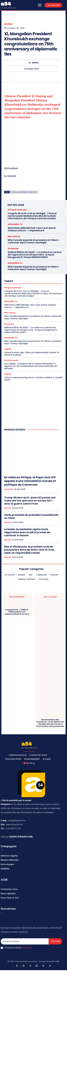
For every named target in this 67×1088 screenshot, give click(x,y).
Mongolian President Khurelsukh (24, 192)
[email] (25, 941)
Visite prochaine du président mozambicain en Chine (31, 516)
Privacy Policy (26, 948)
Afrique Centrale (17, 210)
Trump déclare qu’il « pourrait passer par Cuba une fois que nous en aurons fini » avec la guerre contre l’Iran (30, 500)
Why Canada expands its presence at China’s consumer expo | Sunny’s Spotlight (33, 241)
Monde (8, 24)
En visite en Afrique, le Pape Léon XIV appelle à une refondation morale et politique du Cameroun (30, 481)
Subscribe (55, 941)
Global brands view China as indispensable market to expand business (31, 353)
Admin (35, 63)
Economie (13, 248)
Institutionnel (11, 360)
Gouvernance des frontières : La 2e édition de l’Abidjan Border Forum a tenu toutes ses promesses (50, 723)
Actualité (8, 489)
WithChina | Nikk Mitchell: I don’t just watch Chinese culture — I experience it (32, 229)
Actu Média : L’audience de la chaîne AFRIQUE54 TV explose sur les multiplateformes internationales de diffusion (30, 366)
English (7, 349)
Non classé (14, 236)
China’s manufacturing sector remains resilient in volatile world (33, 378)
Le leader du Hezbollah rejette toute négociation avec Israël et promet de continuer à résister (27, 532)
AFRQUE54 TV (15, 224)
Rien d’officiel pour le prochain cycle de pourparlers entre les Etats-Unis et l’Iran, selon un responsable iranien (29, 550)
